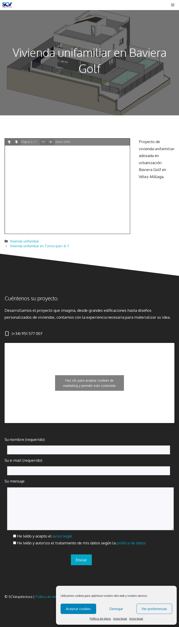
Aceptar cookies (78, 609)
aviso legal (62, 536)
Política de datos (100, 618)
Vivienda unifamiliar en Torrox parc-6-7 (39, 246)
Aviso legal (120, 618)
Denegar (116, 609)
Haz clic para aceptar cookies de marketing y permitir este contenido (89, 383)
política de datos (131, 542)
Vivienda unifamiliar (24, 241)
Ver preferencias (154, 609)
